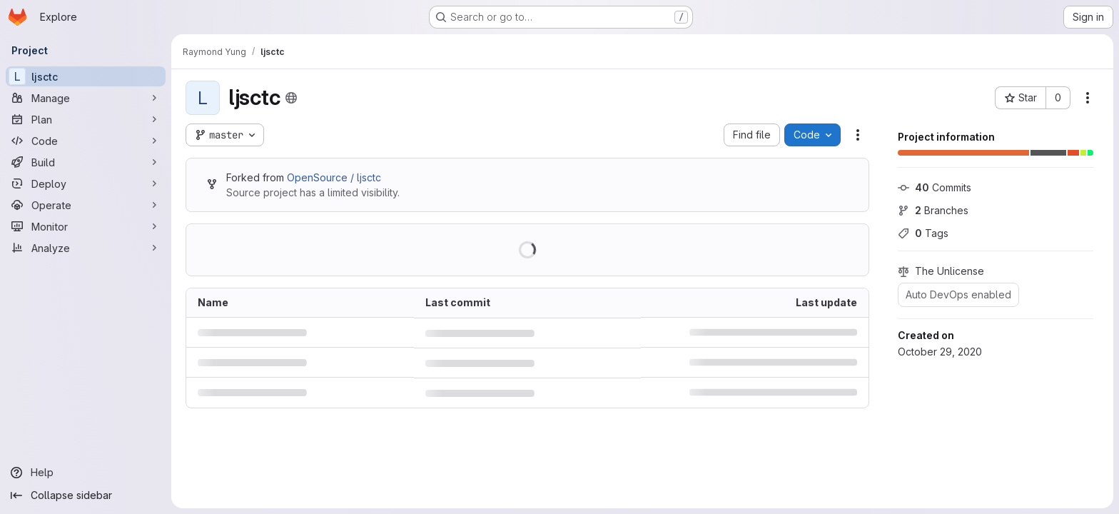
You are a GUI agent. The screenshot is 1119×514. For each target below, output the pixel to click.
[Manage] (86, 98)
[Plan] (86, 119)
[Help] (86, 473)
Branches (933, 210)
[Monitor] (86, 226)
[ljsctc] (86, 76)
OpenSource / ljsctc (334, 177)
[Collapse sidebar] (86, 495)
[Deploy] (86, 183)
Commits (934, 187)
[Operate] (86, 205)
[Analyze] (86, 248)
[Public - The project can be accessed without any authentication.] (291, 98)
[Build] (86, 162)
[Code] (86, 141)
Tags (923, 233)
